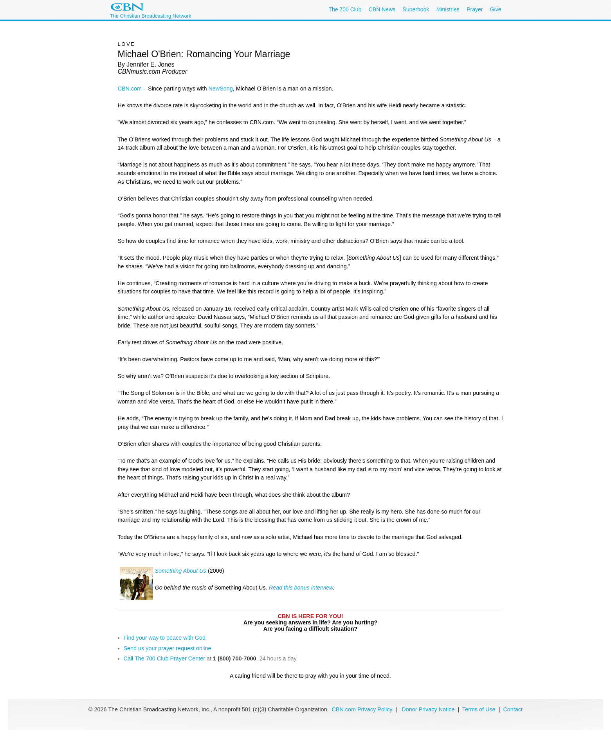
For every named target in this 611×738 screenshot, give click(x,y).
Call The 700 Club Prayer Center (164, 658)
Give (495, 9)
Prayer (475, 9)
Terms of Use (479, 709)
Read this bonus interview (301, 587)
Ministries (448, 9)
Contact (513, 709)
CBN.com (130, 88)
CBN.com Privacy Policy (362, 709)
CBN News (382, 9)
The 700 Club (344, 9)
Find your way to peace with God (165, 638)
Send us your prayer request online (167, 648)
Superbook (416, 9)
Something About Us (180, 571)
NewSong (220, 88)
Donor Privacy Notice (428, 709)
